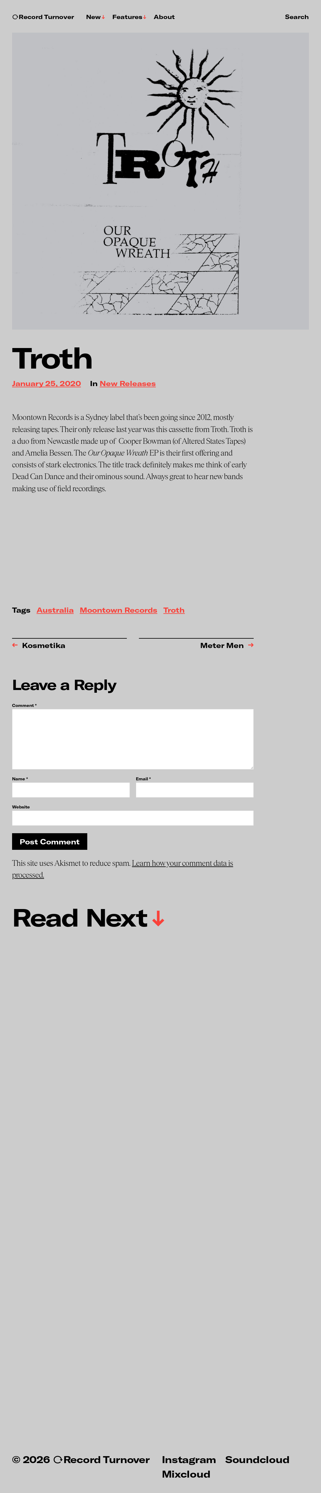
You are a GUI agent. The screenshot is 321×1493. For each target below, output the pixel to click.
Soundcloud (257, 1459)
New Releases (128, 384)
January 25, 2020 (46, 384)
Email (143, 779)
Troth (174, 610)
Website (21, 807)
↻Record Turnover (43, 17)
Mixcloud (186, 1473)
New (93, 17)
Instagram (189, 1459)
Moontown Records (118, 610)
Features (127, 17)
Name (20, 779)
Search (297, 16)
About (164, 17)
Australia (55, 610)
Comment (24, 706)
